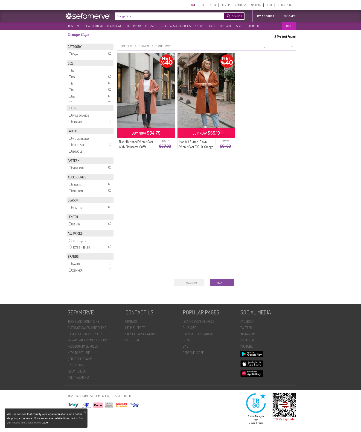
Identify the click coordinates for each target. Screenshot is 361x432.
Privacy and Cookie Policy (27, 422)
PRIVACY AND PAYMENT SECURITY (89, 340)
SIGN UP (225, 5)
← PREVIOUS (189, 282)
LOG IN (212, 5)
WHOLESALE (133, 340)
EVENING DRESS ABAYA (198, 334)
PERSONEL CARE (193, 353)
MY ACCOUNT (265, 16)
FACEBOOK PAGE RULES (83, 346)
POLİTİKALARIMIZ (78, 377)
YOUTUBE (246, 346)
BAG (185, 346)
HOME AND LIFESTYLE (231, 26)
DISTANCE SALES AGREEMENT (87, 328)
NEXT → (222, 282)
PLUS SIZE (150, 26)
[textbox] (165, 16)
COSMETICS (253, 26)
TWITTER (246, 328)
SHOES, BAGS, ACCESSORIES (175, 26)
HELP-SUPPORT (285, 5)
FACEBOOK (247, 321)
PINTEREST (247, 340)
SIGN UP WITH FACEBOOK (247, 5)
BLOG (269, 5)
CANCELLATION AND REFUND (86, 334)
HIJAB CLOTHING (93, 26)
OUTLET (289, 26)
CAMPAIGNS (75, 365)
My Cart (290, 16)
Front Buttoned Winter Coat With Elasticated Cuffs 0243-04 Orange (136, 147)
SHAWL (187, 340)
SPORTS (199, 26)
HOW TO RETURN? (79, 353)
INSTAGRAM (247, 334)
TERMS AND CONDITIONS (83, 321)
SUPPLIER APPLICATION (140, 334)
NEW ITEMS (74, 26)
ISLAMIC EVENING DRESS (199, 321)
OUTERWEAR (134, 26)
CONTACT (131, 321)
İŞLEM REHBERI (77, 371)
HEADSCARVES (115, 26)
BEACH (211, 26)
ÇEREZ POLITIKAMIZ (80, 359)
